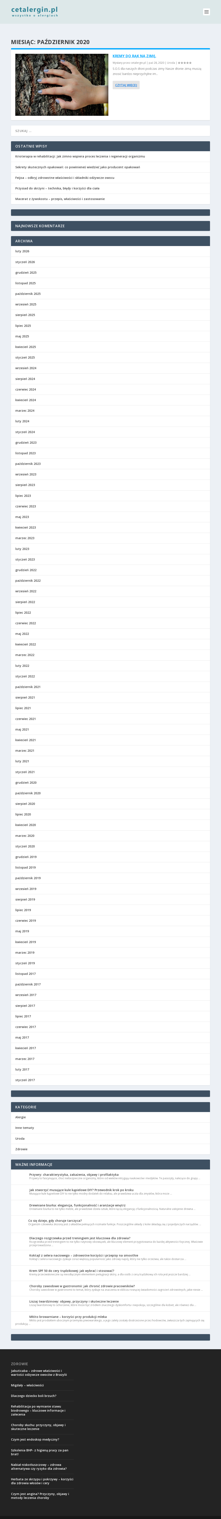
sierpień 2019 (25, 892)
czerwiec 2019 (25, 914)
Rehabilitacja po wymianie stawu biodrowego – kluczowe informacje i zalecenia (38, 1403)
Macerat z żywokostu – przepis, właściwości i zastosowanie (60, 192)
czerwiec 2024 (25, 382)
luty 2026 (22, 244)
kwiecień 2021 (25, 733)
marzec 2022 (24, 648)
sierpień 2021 (25, 690)
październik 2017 (28, 977)
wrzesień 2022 (25, 584)
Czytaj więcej (126, 78)
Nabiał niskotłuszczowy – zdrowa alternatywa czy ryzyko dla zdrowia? (39, 1460)
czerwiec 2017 (25, 1020)
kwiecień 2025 (25, 340)
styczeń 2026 (25, 255)
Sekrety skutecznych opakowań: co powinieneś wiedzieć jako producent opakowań (77, 160)
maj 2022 (22, 627)
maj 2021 (22, 722)
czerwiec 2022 (25, 616)
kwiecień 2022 (25, 637)
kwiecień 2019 (25, 935)
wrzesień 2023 (25, 467)
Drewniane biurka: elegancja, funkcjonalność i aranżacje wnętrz (77, 1198)
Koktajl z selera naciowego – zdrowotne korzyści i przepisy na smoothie (83, 1248)
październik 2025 (28, 287)
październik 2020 (28, 786)
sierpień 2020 (25, 797)
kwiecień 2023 (25, 520)
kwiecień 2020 (25, 818)
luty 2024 (22, 414)
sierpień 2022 (25, 595)
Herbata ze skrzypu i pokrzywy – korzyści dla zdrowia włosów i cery (42, 1474)
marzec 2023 (24, 531)
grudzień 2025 (25, 266)
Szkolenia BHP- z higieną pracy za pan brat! (39, 1445)
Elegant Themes (54, 1514)
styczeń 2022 (25, 669)
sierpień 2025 (25, 308)
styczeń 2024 (25, 425)
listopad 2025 (25, 276)
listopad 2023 (25, 446)
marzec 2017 (24, 1052)
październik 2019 (28, 871)
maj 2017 (22, 1030)
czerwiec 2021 (25, 712)
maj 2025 (22, 329)
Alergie (20, 1110)
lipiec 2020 (23, 807)
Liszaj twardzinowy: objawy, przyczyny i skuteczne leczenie (74, 1294)
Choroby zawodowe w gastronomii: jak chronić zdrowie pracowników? (82, 1279)
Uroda (171, 56)
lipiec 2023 (23, 489)
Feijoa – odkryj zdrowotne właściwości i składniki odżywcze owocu (64, 171)
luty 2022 (22, 659)
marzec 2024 (24, 404)
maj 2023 (22, 510)
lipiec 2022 (23, 606)
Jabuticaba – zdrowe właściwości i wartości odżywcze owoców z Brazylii (39, 1366)
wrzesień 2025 (25, 297)
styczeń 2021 (25, 765)
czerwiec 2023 (25, 499)
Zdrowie (21, 1142)
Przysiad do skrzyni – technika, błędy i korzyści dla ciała (57, 181)
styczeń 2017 (25, 1073)
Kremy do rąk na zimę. (134, 49)
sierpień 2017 (25, 999)
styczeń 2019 (25, 956)
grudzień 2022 (25, 563)
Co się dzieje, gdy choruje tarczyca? (55, 1214)
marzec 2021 (24, 744)
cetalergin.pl (138, 56)
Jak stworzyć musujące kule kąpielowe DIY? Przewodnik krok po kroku (81, 1183)
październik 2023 (28, 457)
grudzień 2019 (25, 850)
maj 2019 (22, 924)
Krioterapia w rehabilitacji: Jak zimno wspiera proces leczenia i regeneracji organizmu (80, 149)
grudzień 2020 (25, 776)
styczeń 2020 (25, 839)
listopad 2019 (25, 860)
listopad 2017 (25, 967)
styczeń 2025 (25, 350)
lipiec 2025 (23, 319)
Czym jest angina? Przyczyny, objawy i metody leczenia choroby (40, 1489)
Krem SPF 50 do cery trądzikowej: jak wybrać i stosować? (71, 1264)
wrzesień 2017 (25, 988)
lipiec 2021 (23, 701)
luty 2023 (22, 542)
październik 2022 (28, 574)
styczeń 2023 (25, 552)
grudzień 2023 (25, 436)
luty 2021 (22, 754)
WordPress (94, 1514)
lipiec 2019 (23, 903)
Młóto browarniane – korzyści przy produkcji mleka (68, 1310)
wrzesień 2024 (25, 361)
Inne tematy (24, 1121)
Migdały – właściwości (27, 1378)
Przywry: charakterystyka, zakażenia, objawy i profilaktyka (74, 1168)
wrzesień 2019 (25, 882)
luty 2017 (22, 1062)
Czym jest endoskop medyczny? (35, 1432)
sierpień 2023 (25, 478)
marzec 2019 (24, 946)
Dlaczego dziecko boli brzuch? (33, 1389)
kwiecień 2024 (25, 393)
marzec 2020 (24, 829)
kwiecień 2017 (25, 1041)
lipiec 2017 (23, 1009)
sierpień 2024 (25, 372)
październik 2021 (28, 680)
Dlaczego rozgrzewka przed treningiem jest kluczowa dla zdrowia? (79, 1231)
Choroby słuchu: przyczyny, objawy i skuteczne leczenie (38, 1420)
